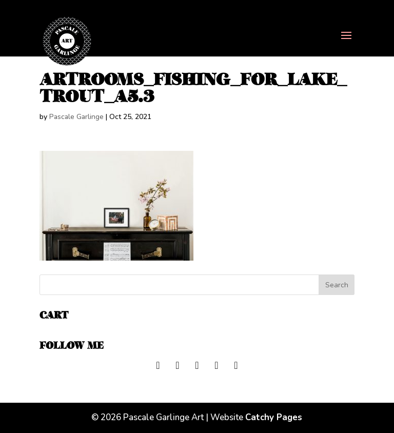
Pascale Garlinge (76, 117)
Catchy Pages (273, 417)
